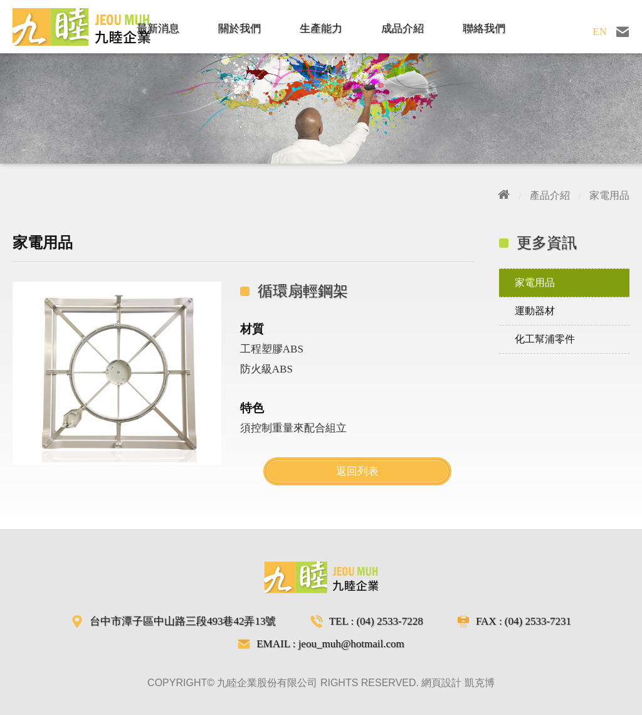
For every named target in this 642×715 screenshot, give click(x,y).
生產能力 (321, 28)
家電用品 (609, 195)
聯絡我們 (484, 28)
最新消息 (158, 28)
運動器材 (535, 310)
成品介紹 (402, 28)
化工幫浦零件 (545, 339)
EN (599, 31)
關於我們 (239, 28)
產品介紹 (550, 195)
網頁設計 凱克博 (457, 682)
